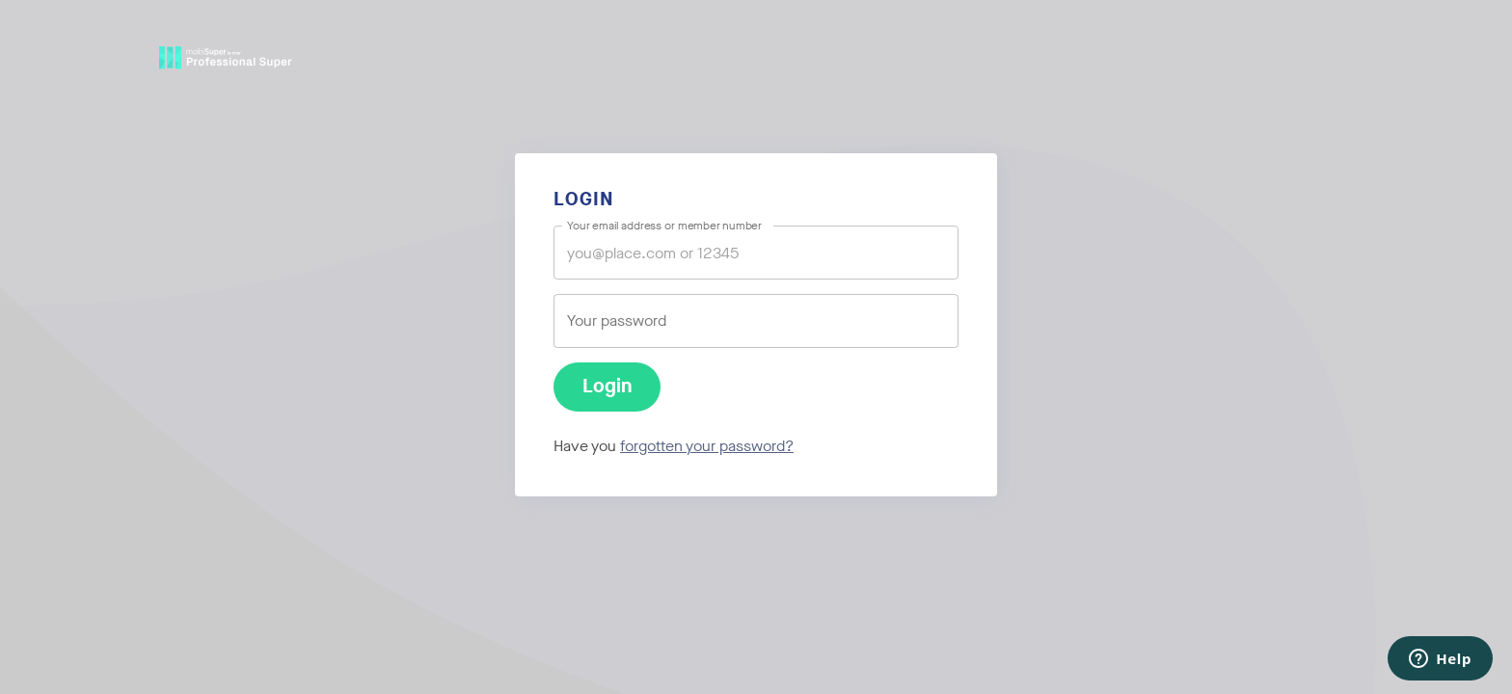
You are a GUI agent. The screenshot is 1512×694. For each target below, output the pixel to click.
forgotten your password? (707, 446)
